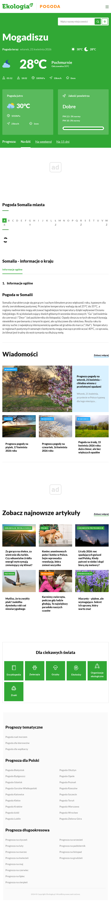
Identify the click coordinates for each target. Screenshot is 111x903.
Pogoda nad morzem (16, 737)
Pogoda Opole (66, 776)
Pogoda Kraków (13, 806)
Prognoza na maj (14, 864)
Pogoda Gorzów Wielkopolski (21, 788)
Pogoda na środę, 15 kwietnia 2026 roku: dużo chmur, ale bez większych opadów (89, 447)
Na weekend (43, 141)
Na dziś (26, 141)
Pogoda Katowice (14, 794)
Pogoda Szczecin (68, 794)
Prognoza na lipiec (15, 876)
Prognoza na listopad (70, 852)
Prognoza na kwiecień (17, 858)
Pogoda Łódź (12, 812)
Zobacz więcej (101, 355)
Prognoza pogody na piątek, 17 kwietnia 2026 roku (16, 447)
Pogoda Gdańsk (13, 782)
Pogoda (50, 6)
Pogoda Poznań (67, 782)
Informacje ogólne (12, 269)
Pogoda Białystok (14, 770)
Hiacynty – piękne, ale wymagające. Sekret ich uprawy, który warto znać (91, 603)
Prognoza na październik (72, 846)
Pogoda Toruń (66, 800)
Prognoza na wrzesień (71, 839)
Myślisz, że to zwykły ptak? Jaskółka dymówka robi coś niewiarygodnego (17, 603)
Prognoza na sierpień (16, 882)
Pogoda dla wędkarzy (16, 749)
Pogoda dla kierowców (17, 743)
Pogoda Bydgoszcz (15, 776)
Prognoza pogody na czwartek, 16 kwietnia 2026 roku (54, 447)
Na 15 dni (62, 141)
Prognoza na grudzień (71, 858)
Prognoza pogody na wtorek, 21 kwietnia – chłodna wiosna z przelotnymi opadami (89, 381)
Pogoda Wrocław (68, 812)
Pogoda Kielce (12, 800)
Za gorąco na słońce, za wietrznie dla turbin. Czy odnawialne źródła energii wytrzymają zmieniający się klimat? (18, 558)
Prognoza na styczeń (16, 839)
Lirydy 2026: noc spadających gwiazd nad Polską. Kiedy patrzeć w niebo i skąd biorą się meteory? (91, 558)
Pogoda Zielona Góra (70, 818)
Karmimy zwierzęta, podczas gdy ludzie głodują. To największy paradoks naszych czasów (55, 603)
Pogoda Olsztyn (67, 770)
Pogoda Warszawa (69, 806)
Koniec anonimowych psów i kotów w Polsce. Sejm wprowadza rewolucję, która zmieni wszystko (55, 558)
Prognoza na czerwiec (16, 870)
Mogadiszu (25, 37)
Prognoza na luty (14, 846)
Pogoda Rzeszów (68, 788)
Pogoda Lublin (13, 818)
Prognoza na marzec (16, 852)
